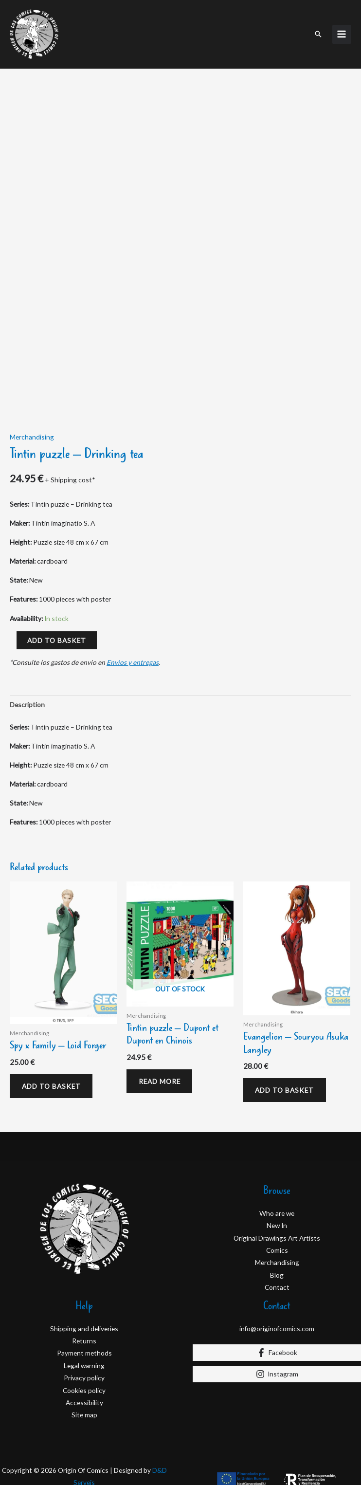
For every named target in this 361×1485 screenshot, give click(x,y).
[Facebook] (277, 1350)
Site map (84, 1412)
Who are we (276, 1211)
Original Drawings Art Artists (277, 1235)
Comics (277, 1248)
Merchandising (32, 433)
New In (277, 1223)
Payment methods (84, 1350)
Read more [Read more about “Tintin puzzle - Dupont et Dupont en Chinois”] (160, 1078)
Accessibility (84, 1400)
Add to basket (56, 636)
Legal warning (84, 1363)
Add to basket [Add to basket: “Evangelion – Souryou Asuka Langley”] (285, 1086)
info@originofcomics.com (276, 1325)
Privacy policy (84, 1375)
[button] (318, 32)
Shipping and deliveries (84, 1325)
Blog (277, 1272)
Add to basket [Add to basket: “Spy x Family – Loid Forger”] (52, 1083)
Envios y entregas (133, 658)
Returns (84, 1338)
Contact (277, 1285)
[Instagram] (277, 1371)
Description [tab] (27, 701)
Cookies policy (84, 1387)
